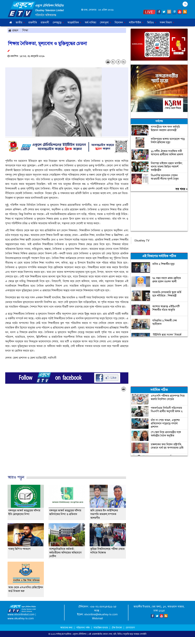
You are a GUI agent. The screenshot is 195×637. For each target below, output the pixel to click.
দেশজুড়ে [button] (58, 22)
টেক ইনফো (117, 627)
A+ (123, 61)
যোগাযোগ (130, 627)
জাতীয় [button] (20, 22)
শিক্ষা (25, 30)
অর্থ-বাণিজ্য (90, 22)
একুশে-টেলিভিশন (79, 634)
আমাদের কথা (66, 627)
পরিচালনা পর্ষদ (83, 627)
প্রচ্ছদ (13, 30)
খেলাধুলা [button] (105, 22)
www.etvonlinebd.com (21, 614)
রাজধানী (45, 22)
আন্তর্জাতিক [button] (74, 22)
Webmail (97, 618)
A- (113, 61)
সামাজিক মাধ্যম (101, 627)
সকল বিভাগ (167, 22)
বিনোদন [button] (120, 22)
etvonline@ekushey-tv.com (101, 614)
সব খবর (181, 189)
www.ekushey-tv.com (21, 618)
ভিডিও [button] (151, 22)
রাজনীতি (32, 22)
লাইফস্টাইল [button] (136, 22)
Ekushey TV (142, 240)
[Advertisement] (67, 436)
